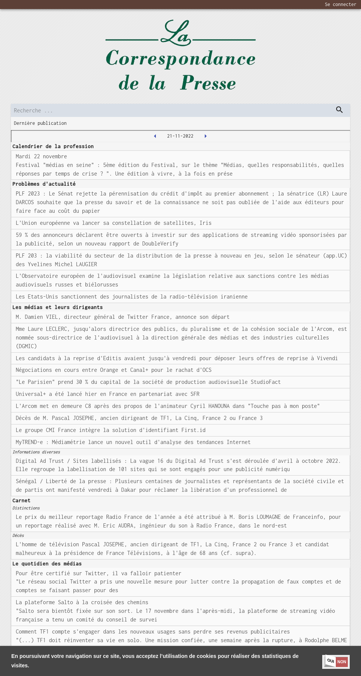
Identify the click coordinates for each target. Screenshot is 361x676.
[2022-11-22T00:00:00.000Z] (205, 136)
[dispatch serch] (340, 110)
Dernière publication (40, 123)
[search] (180, 110)
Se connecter (340, 4)
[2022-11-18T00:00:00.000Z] (155, 136)
